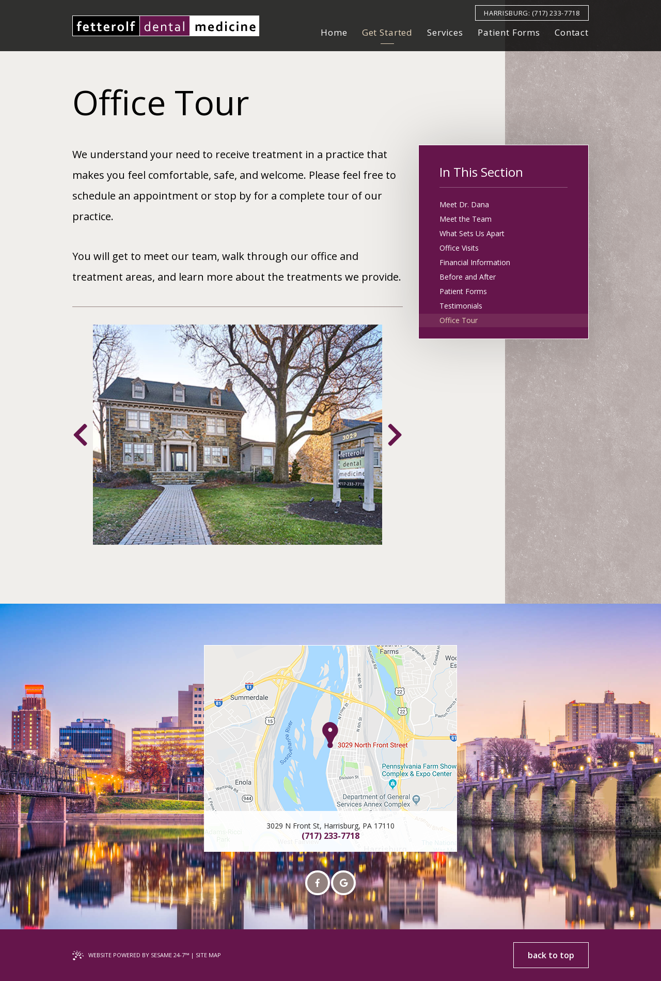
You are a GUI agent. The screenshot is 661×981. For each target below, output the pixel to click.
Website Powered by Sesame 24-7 (138, 955)
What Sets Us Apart (472, 233)
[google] (343, 882)
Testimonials (460, 306)
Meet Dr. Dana (464, 204)
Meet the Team (465, 219)
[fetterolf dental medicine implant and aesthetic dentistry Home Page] (165, 26)
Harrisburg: (507, 13)
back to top (551, 955)
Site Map (208, 955)
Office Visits (459, 248)
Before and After (467, 277)
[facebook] (317, 882)
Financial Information (474, 262)
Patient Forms (463, 291)
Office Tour (458, 320)
